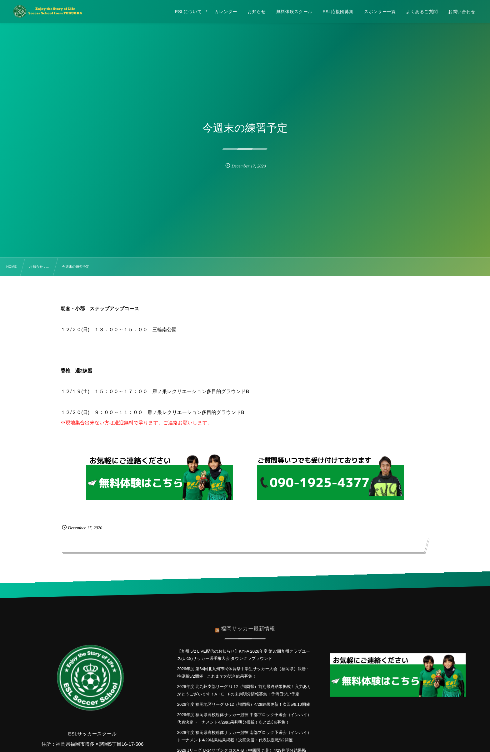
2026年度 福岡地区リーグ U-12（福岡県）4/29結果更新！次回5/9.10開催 (243, 704)
